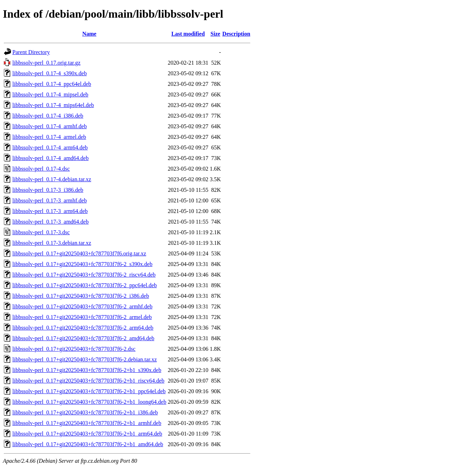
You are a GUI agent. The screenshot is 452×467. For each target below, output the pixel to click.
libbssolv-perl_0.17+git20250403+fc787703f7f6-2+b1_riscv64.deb (88, 381)
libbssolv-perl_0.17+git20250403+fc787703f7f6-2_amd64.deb (83, 338)
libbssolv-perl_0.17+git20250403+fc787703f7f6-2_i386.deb (80, 296)
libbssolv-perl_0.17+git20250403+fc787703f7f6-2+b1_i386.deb (85, 412)
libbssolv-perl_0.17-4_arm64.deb (50, 147)
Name (89, 34)
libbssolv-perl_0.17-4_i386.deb (47, 116)
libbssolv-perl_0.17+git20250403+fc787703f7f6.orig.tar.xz (79, 253)
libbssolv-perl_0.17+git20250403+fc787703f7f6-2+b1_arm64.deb (87, 434)
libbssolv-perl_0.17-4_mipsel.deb (50, 94)
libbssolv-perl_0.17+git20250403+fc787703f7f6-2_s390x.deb (82, 264)
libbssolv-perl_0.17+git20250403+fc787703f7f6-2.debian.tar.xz (84, 359)
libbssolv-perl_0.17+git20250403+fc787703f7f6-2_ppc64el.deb (84, 285)
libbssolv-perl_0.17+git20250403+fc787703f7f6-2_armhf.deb (82, 306)
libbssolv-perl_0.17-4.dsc (41, 169)
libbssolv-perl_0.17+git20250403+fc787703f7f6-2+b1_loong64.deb (89, 402)
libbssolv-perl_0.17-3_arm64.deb (50, 211)
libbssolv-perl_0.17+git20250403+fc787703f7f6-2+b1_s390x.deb (86, 370)
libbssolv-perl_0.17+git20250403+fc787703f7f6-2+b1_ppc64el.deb (89, 391)
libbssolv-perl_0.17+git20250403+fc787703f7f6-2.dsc (74, 349)
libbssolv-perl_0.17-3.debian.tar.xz (51, 243)
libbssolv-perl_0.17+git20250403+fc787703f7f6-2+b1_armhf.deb (86, 423)
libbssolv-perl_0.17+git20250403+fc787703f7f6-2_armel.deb (82, 317)
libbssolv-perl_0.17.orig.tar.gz (46, 63)
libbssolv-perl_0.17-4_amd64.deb (50, 158)
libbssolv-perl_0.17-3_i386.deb (47, 190)
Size (215, 34)
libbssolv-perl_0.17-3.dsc (41, 232)
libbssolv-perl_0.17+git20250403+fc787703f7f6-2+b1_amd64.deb (87, 444)
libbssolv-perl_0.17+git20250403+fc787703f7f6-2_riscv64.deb (84, 275)
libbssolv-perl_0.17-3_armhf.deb (49, 200)
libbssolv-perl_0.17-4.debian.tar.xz (51, 179)
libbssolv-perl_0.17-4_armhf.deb (49, 126)
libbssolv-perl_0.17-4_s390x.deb (49, 73)
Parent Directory (31, 52)
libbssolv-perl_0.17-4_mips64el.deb (53, 105)
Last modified (188, 34)
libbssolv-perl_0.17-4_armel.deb (49, 137)
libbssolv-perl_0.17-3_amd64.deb (50, 222)
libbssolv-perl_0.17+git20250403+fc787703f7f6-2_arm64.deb (82, 328)
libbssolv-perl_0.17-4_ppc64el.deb (51, 84)
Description (236, 34)
